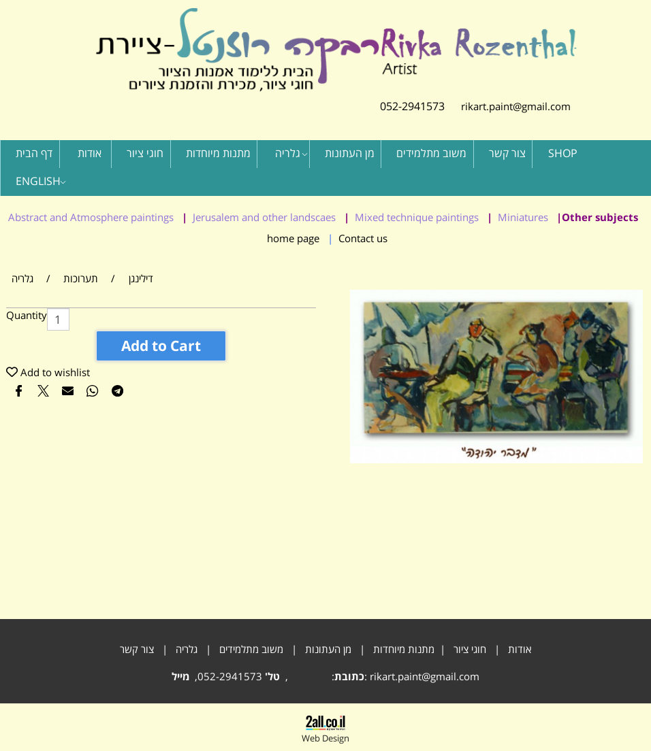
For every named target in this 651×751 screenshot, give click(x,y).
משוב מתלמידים (431, 153)
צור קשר (507, 153)
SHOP (562, 153)
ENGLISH (41, 181)
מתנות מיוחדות (218, 153)
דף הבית (34, 153)
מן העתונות (350, 153)
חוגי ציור (145, 153)
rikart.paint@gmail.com (508, 106)
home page (293, 238)
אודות (89, 153)
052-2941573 (412, 106)
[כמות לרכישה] (58, 319)
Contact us (362, 238)
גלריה (291, 153)
